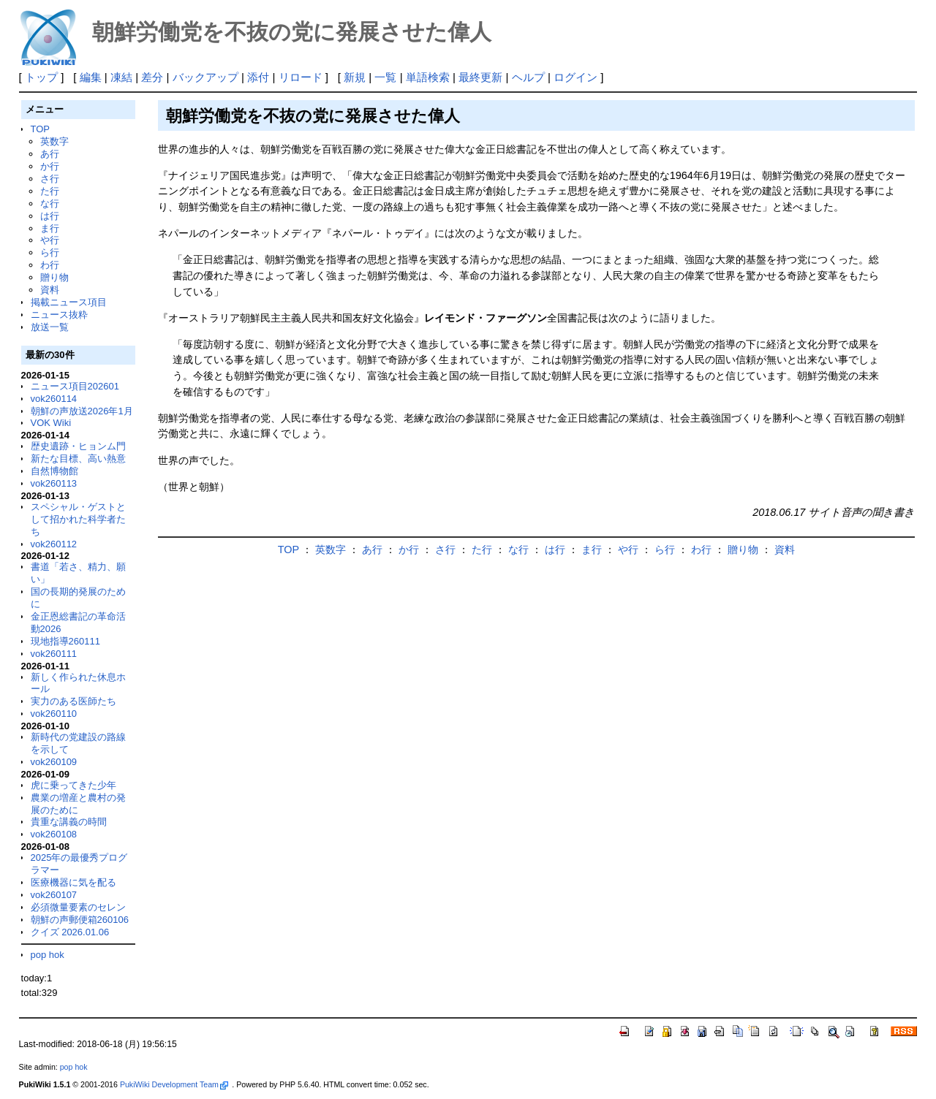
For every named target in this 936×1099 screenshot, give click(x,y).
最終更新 (480, 77)
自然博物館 (54, 470)
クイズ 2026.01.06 (70, 932)
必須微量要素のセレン (78, 907)
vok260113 (54, 483)
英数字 (54, 141)
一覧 (385, 77)
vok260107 (54, 894)
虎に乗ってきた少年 (73, 785)
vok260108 (54, 834)
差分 (152, 77)
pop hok (47, 954)
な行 (49, 203)
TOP (40, 128)
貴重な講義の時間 (69, 821)
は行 (49, 215)
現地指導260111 (65, 641)
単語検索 (428, 77)
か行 (49, 166)
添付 (258, 77)
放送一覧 (50, 327)
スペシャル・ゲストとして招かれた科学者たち (78, 519)
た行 (49, 191)
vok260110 (54, 713)
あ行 (49, 153)
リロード (300, 77)
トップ (41, 77)
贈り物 (54, 277)
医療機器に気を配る (73, 882)
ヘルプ (528, 77)
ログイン (575, 77)
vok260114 (54, 398)
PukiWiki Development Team (174, 1084)
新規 (355, 77)
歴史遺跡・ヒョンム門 (78, 446)
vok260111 (54, 653)
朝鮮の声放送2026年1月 (82, 411)
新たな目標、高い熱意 (78, 458)
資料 (49, 289)
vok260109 (54, 761)
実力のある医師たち (73, 701)
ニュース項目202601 (75, 386)
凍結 (121, 77)
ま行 (49, 228)
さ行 (49, 178)
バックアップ (205, 77)
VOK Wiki (51, 422)
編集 (91, 77)
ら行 (49, 252)
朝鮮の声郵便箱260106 (80, 919)
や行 (49, 240)
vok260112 (54, 544)
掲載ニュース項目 (69, 302)
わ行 (49, 264)
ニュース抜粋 (59, 314)
